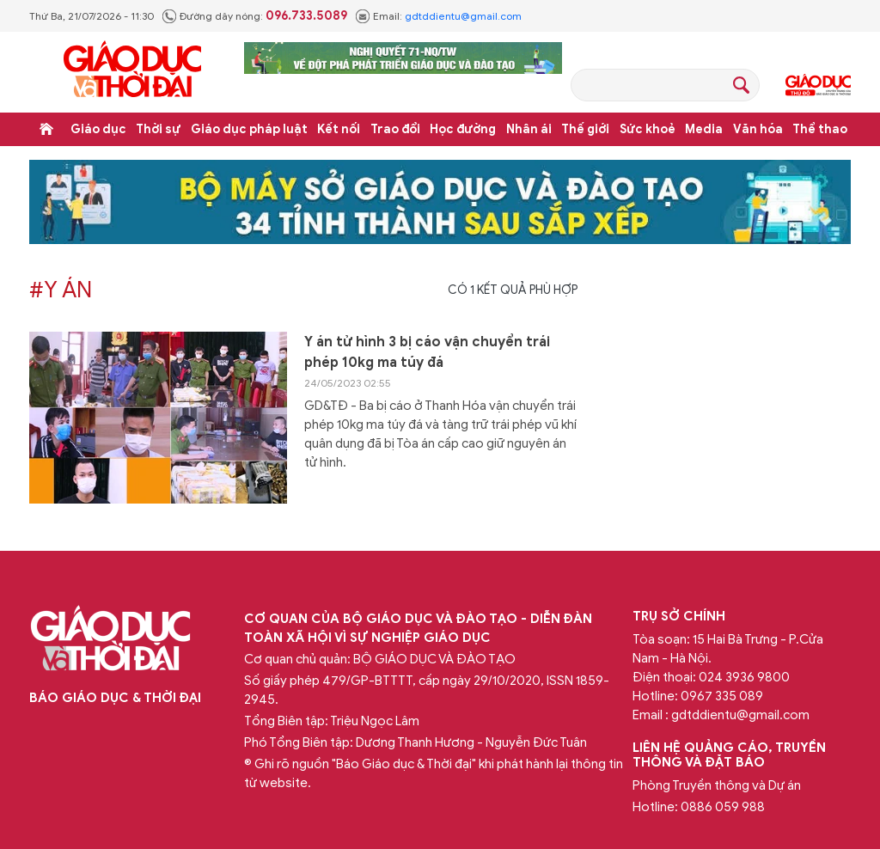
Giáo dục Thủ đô (818, 85)
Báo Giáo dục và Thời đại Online (132, 71)
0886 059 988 (723, 807)
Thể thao (819, 129)
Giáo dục (98, 129)
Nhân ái (529, 129)
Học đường (463, 129)
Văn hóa (758, 129)
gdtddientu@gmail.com (463, 15)
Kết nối (338, 129)
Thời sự (158, 129)
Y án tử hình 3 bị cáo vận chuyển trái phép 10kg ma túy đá (427, 352)
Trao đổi (395, 129)
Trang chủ (46, 129)
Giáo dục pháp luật (249, 129)
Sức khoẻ (647, 129)
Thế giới (585, 129)
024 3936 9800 (744, 677)
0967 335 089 (722, 696)
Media (704, 129)
